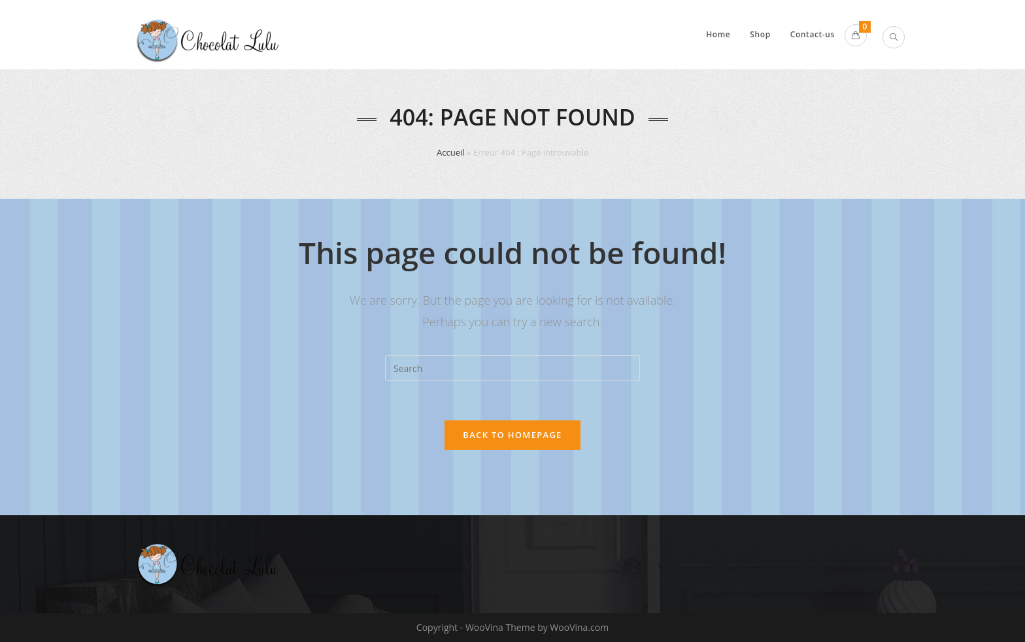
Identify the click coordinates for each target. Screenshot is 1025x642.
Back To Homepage (512, 435)
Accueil (451, 152)
